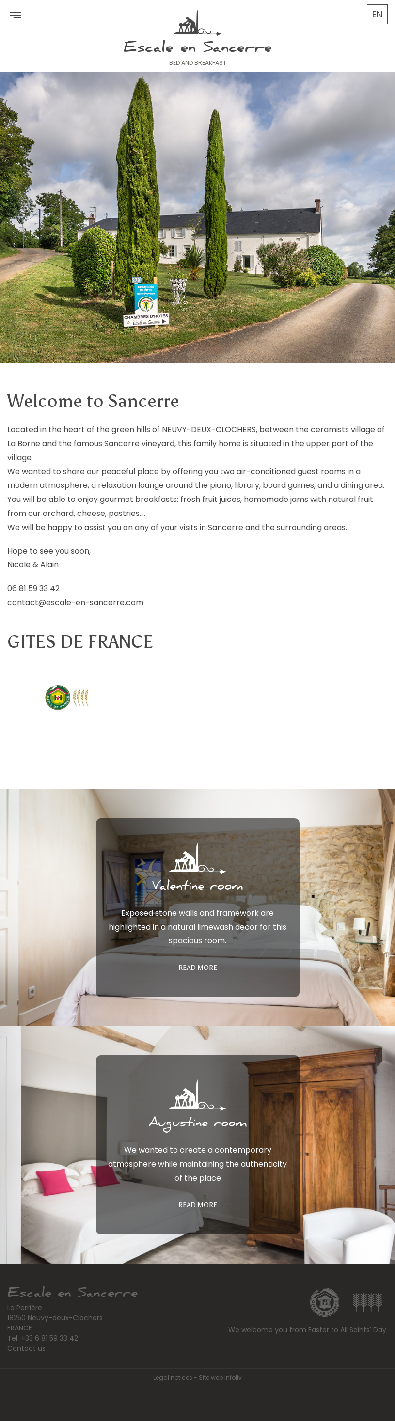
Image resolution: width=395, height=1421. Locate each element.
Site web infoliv (220, 1378)
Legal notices (172, 1378)
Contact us (26, 1348)
